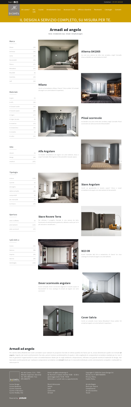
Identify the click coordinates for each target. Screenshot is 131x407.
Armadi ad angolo (77, 34)
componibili (22, 195)
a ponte (22, 183)
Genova (22, 250)
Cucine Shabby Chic (16, 393)
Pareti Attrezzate (54, 384)
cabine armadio (22, 191)
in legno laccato (22, 119)
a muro (22, 178)
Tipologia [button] (13, 172)
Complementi (90, 389)
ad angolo (22, 187)
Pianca (22, 64)
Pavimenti (98, 10)
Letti (49, 389)
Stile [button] (11, 147)
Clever (22, 47)
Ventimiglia (22, 263)
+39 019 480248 (117, 2)
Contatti (118, 10)
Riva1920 (22, 73)
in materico (22, 123)
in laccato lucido (22, 107)
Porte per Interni (92, 386)
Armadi (68, 34)
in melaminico (22, 128)
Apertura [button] (13, 214)
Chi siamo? (25, 10)
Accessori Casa (69, 10)
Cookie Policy (90, 379)
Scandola (22, 77)
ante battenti (22, 225)
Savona (22, 259)
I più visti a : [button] (14, 240)
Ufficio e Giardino (84, 10)
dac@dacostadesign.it (60, 373)
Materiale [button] (13, 92)
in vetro (22, 136)
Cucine (41, 10)
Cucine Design (14, 384)
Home (50, 34)
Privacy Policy (91, 377)
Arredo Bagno (91, 384)
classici (22, 153)
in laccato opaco (22, 111)
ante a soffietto (22, 221)
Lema (22, 56)
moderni (22, 161)
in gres (22, 98)
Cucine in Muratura (16, 391)
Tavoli (88, 393)
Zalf (22, 81)
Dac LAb (34, 11)
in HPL (22, 102)
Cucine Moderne (15, 386)
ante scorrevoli (22, 229)
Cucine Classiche (15, 389)
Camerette (51, 391)
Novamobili (22, 60)
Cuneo (22, 246)
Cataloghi (108, 10)
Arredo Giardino (91, 391)
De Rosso (22, 52)
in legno (22, 115)
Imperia (22, 254)
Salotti (50, 386)
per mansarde (22, 200)
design (22, 157)
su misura (22, 204)
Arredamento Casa (54, 10)
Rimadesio (22, 68)
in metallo (22, 132)
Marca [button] (12, 41)
